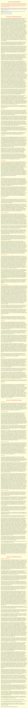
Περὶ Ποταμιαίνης (14, 8)
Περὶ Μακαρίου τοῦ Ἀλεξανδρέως (8, 13)
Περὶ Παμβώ (2, 320)
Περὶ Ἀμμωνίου (3, 357)
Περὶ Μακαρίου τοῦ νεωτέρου (19, 11)
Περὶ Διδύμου (19, 8)
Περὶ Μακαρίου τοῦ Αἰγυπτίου (8, 12)
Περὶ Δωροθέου (10, 8)
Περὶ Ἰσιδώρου (6, 8)
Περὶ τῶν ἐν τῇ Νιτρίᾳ (4, 254)
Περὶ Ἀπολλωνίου (6, 11)
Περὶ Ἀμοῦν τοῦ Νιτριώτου (4, 284)
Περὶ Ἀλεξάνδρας (23, 8)
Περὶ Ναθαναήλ (3, 455)
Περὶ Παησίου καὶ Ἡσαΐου (12, 11)
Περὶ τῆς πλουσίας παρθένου (4, 212)
